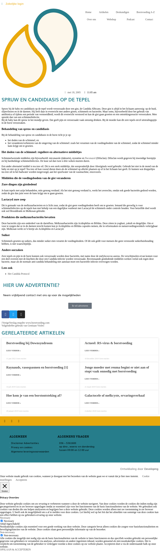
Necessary (9, 521)
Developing (151, 469)
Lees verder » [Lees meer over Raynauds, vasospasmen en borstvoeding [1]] (13, 375)
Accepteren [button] (21, 479)
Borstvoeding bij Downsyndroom (29, 343)
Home (88, 12)
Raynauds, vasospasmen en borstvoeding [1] (37, 367)
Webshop (111, 19)
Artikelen (103, 12)
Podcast (131, 19)
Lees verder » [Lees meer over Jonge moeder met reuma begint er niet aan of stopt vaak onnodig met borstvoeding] (92, 379)
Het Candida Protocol (19, 273)
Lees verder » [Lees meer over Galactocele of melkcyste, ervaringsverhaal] (92, 403)
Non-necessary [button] (7, 532)
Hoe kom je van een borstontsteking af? (34, 395)
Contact (149, 19)
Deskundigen (122, 12)
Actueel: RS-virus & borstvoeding (108, 343)
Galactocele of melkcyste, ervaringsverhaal (115, 395)
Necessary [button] (5, 517)
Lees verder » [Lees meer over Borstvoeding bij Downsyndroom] (13, 350)
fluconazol (90, 158)
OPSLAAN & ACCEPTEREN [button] (15, 549)
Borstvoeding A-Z (146, 12)
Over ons (91, 19)
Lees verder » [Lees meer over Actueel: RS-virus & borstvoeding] (92, 350)
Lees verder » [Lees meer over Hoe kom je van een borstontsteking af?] (13, 403)
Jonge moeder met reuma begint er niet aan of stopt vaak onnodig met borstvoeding (117, 369)
